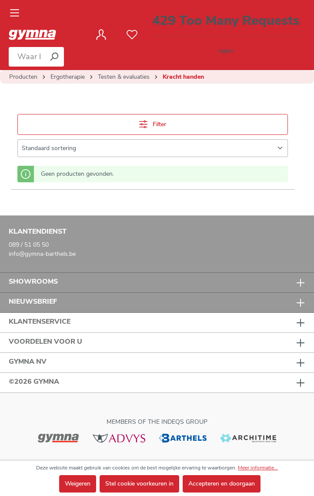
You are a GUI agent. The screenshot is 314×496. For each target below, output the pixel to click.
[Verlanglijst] (132, 34)
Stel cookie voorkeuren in (139, 483)
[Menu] (17, 13)
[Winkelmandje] (226, 35)
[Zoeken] (54, 57)
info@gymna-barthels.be (42, 254)
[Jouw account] (101, 34)
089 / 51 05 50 (29, 245)
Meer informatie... (258, 467)
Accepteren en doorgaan (221, 483)
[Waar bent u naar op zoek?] (26, 57)
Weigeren (77, 483)
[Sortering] (152, 148)
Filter (152, 124)
